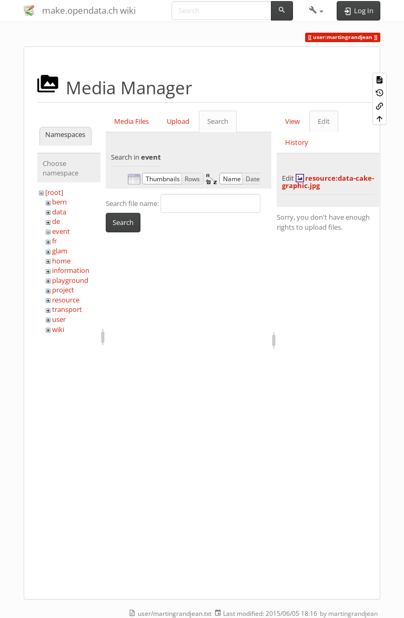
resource (65, 300)
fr (54, 241)
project (63, 290)
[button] (316, 10)
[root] (54, 192)
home (61, 261)
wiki (58, 329)
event (61, 231)
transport (67, 309)
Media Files (131, 121)
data (59, 212)
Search (217, 121)
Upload (178, 121)
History (296, 142)
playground (70, 280)
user (59, 319)
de (56, 221)
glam (59, 251)
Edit (324, 121)
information (70, 270)
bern (59, 202)
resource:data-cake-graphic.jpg (328, 181)
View (292, 121)
